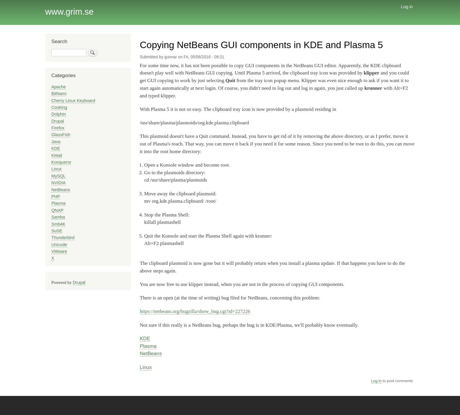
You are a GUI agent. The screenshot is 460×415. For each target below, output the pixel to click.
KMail (56, 155)
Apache (58, 86)
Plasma (148, 346)
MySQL (58, 176)
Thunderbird (63, 237)
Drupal (57, 121)
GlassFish (60, 134)
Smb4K (58, 224)
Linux (146, 367)
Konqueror (61, 162)
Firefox (58, 128)
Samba (58, 217)
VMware (59, 251)
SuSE (56, 230)
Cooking (59, 107)
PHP (55, 196)
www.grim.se (69, 11)
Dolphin (58, 114)
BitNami (58, 93)
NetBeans (151, 353)
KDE (145, 338)
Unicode (59, 244)
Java (55, 141)
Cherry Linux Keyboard (73, 100)
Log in (407, 6)
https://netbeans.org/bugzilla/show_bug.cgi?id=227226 (195, 311)
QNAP (57, 210)
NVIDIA (58, 182)
